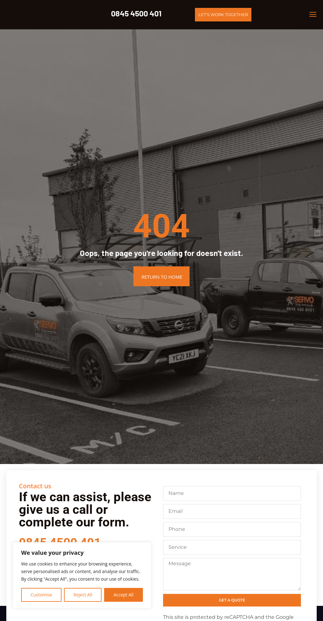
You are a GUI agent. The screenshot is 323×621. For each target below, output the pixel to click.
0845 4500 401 (136, 13)
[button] (313, 14)
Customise (41, 595)
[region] (82, 575)
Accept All (123, 595)
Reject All (82, 595)
